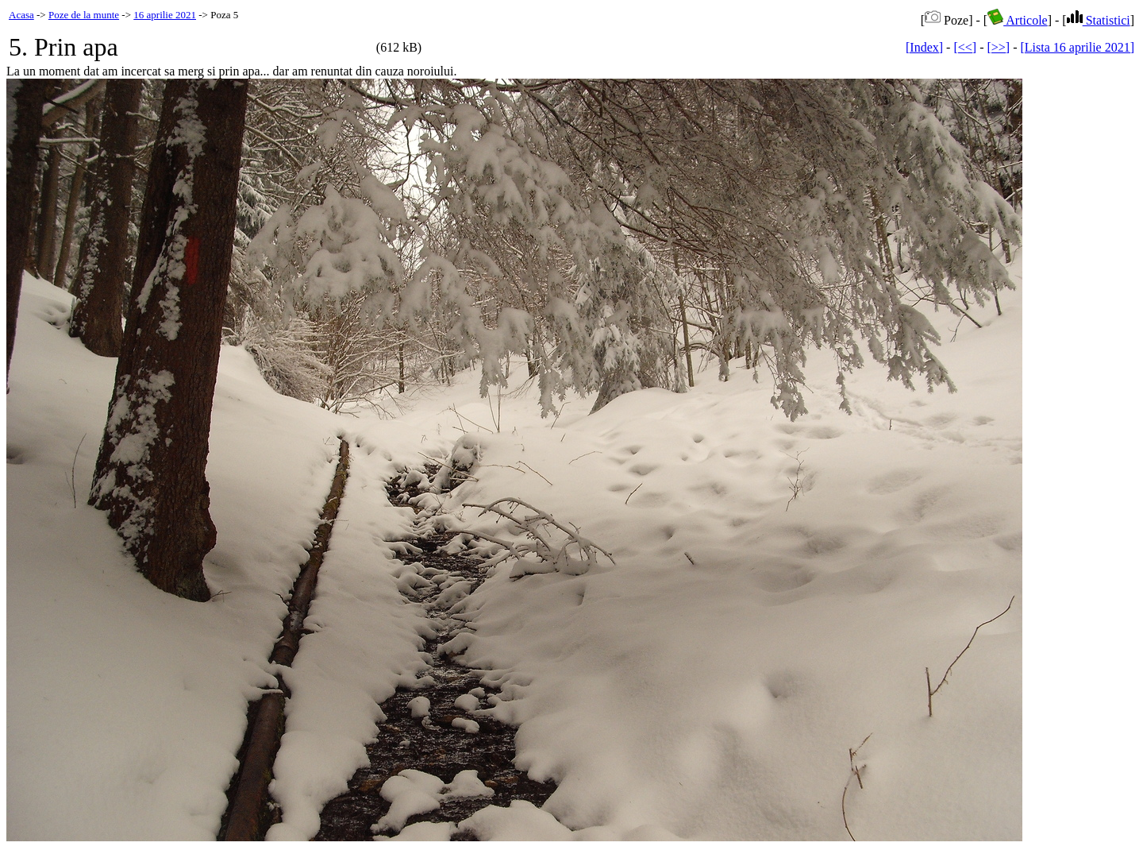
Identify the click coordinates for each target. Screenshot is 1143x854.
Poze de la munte (83, 15)
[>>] (998, 47)
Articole (1017, 20)
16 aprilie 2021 (164, 15)
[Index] (924, 47)
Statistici (1098, 20)
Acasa (21, 15)
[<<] (964, 47)
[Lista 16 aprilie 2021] (1077, 47)
